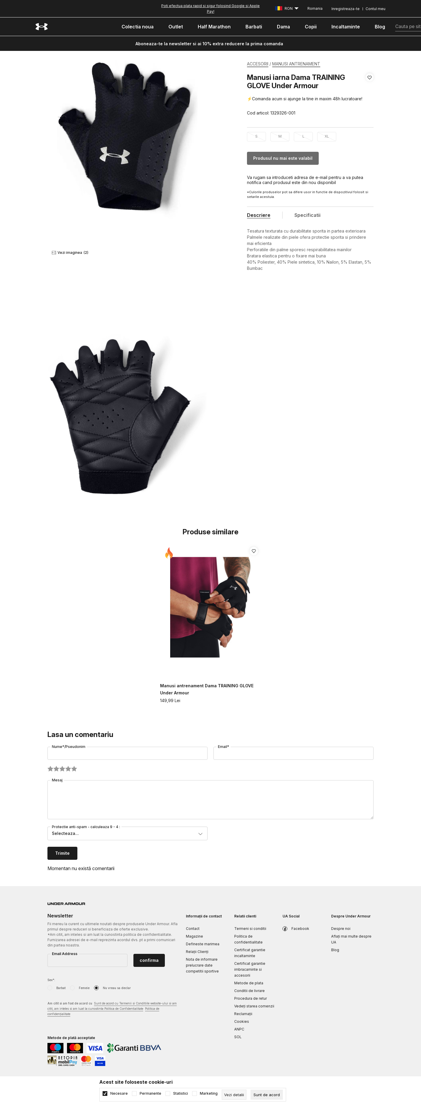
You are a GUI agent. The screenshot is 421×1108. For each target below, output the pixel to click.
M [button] (280, 136)
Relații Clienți (197, 951)
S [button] (256, 136)
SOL (238, 1037)
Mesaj (57, 780)
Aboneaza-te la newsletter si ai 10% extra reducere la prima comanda (209, 43)
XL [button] (327, 136)
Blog (335, 950)
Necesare (119, 1093)
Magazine (194, 936)
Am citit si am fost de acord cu (112, 1009)
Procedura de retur (250, 998)
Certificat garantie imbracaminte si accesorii (249, 969)
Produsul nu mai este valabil (282, 158)
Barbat (61, 987)
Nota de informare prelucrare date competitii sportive (202, 965)
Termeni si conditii (250, 928)
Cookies (241, 1021)
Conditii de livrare (249, 990)
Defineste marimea (202, 944)
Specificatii (307, 215)
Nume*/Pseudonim (68, 746)
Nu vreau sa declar (117, 987)
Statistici (180, 1093)
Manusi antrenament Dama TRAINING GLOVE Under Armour (206, 689)
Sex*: (51, 979)
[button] (370, 95)
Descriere (258, 215)
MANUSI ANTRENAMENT (296, 63)
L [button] (303, 136)
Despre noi (340, 928)
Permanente (150, 1093)
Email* (223, 746)
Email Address (64, 953)
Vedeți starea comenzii (254, 1006)
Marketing (209, 1093)
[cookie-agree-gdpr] (267, 1095)
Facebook (300, 928)
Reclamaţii (243, 1014)
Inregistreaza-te (345, 9)
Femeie (84, 987)
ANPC (239, 1029)
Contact (193, 928)
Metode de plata (248, 983)
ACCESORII (257, 63)
